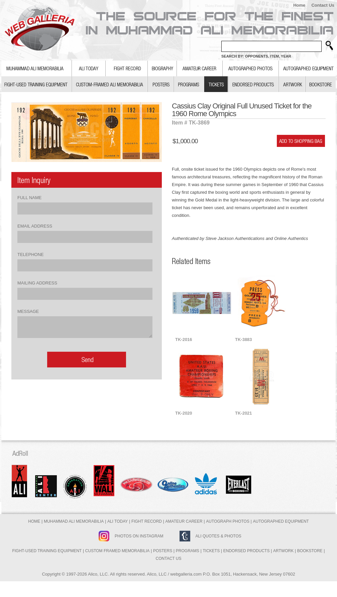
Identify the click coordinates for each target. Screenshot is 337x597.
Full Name (29, 197)
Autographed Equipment (281, 521)
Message (28, 311)
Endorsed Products (246, 550)
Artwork (283, 550)
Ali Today (117, 521)
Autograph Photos (227, 521)
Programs (187, 550)
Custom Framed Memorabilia (117, 550)
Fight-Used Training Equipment (47, 550)
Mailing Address (37, 282)
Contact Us (322, 5)
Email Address (34, 226)
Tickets (211, 550)
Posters (162, 550)
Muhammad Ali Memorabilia (74, 521)
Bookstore (310, 550)
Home (299, 5)
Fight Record (146, 521)
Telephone (30, 254)
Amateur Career (184, 521)
